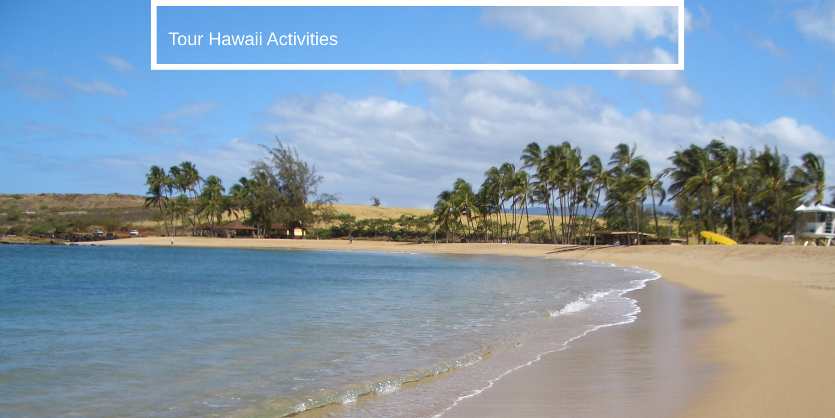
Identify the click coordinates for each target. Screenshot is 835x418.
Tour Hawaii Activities (253, 39)
